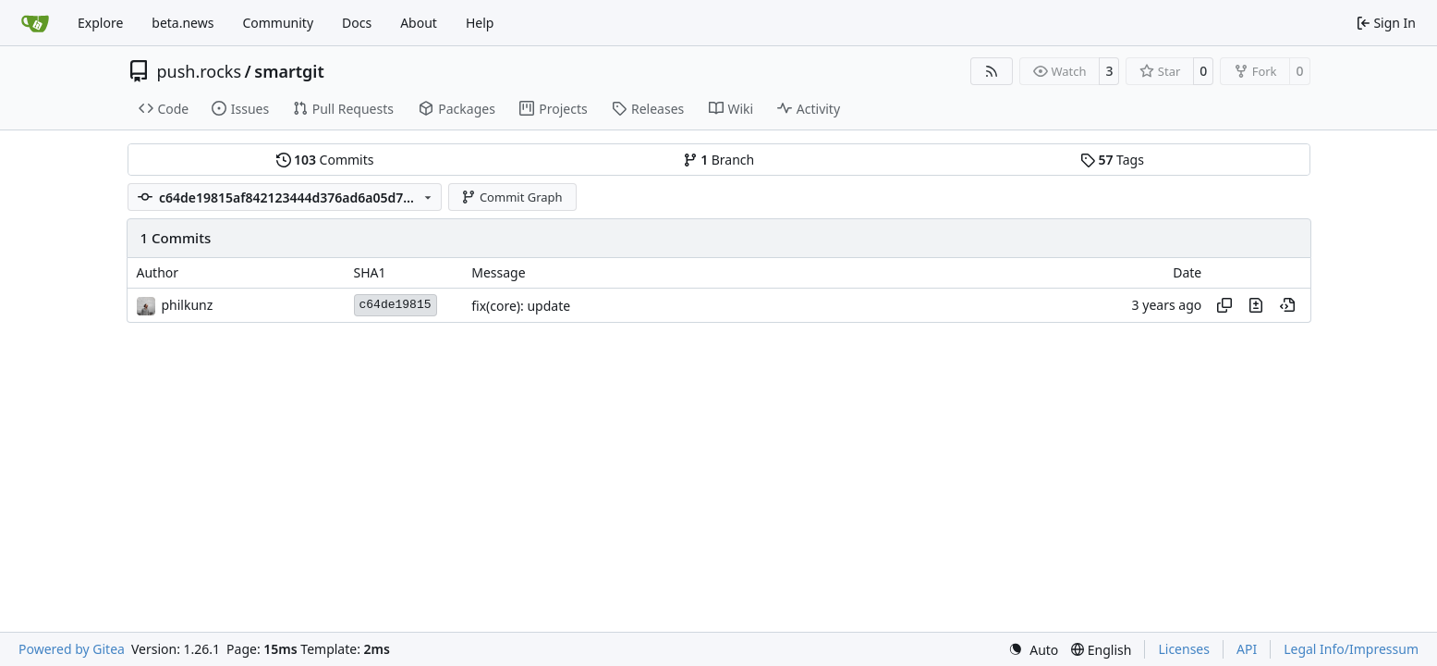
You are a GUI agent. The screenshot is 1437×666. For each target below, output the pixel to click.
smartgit (288, 71)
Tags (1112, 159)
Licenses (1184, 649)
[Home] (35, 23)
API (1246, 649)
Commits (325, 159)
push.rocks (199, 71)
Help (480, 22)
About (418, 22)
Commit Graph (511, 197)
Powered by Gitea (71, 649)
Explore (100, 22)
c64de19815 (395, 305)
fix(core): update (520, 305)
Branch (719, 159)
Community (277, 22)
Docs (356, 22)
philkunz (187, 305)
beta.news (182, 22)
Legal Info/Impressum (1351, 649)
